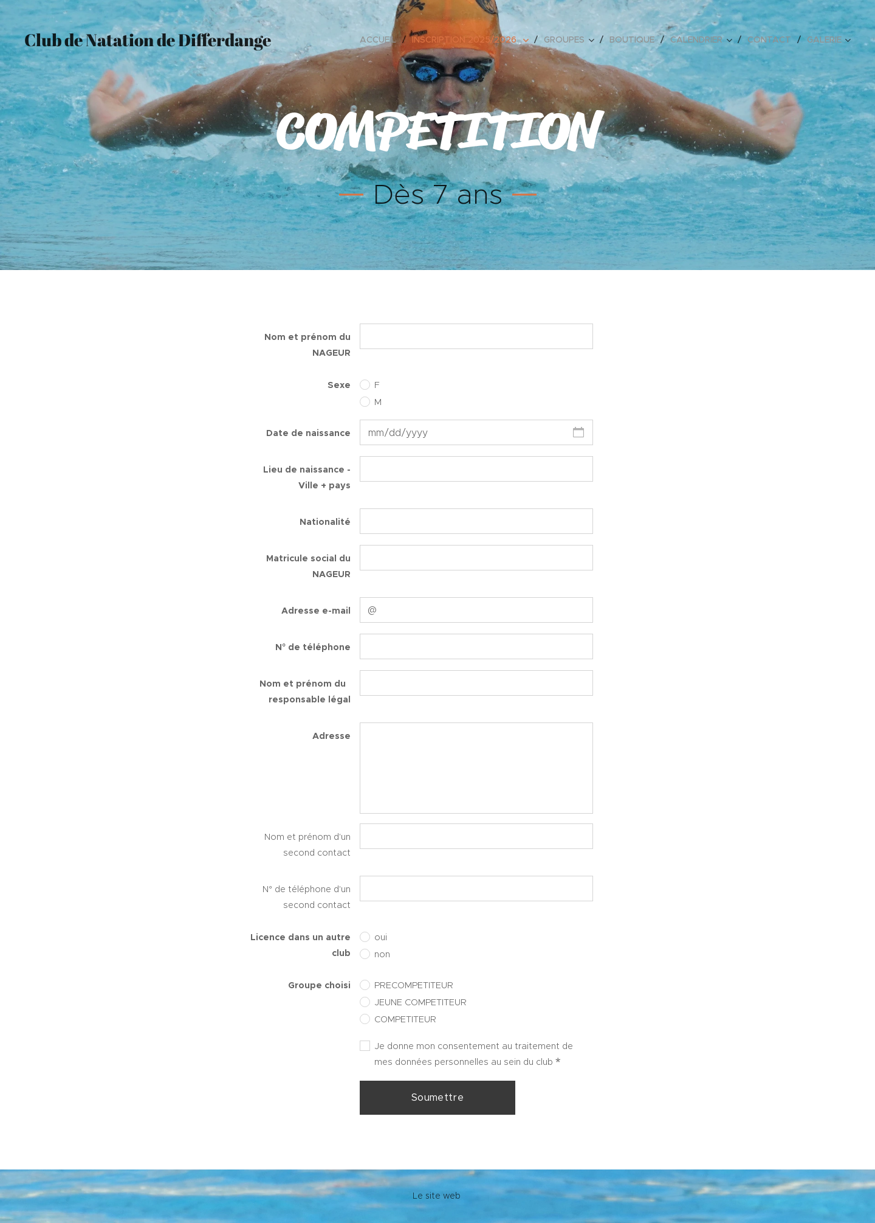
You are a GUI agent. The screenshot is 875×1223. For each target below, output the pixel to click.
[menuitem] (381, 39)
